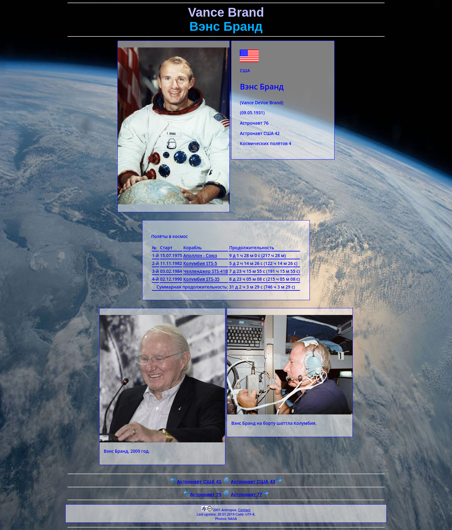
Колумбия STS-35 (201, 279)
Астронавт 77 (250, 494)
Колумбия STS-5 (200, 263)
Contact (244, 510)
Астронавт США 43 (256, 481)
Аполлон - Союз (200, 255)
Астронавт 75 (202, 494)
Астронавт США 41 (195, 481)
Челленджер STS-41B (205, 271)
